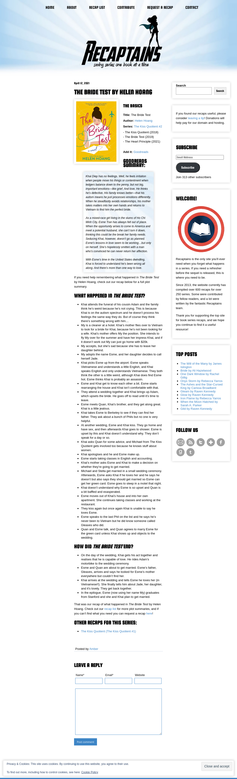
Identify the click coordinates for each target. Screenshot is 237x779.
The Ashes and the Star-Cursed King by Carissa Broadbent (202, 386)
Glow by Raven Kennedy (197, 395)
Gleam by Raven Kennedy (198, 391)
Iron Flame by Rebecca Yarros (201, 398)
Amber (93, 649)
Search (181, 85)
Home (50, 7)
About (72, 7)
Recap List (97, 7)
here (149, 613)
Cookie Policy (89, 772)
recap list (110, 609)
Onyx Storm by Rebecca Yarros (202, 381)
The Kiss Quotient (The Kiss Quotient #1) (108, 631)
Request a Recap (160, 7)
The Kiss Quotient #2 (148, 126)
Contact (191, 7)
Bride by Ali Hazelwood (196, 370)
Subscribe (187, 167)
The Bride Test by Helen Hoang (113, 92)
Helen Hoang (144, 120)
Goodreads (141, 152)
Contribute (126, 7)
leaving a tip (196, 118)
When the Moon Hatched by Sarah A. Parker (199, 403)
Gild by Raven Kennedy (196, 408)
